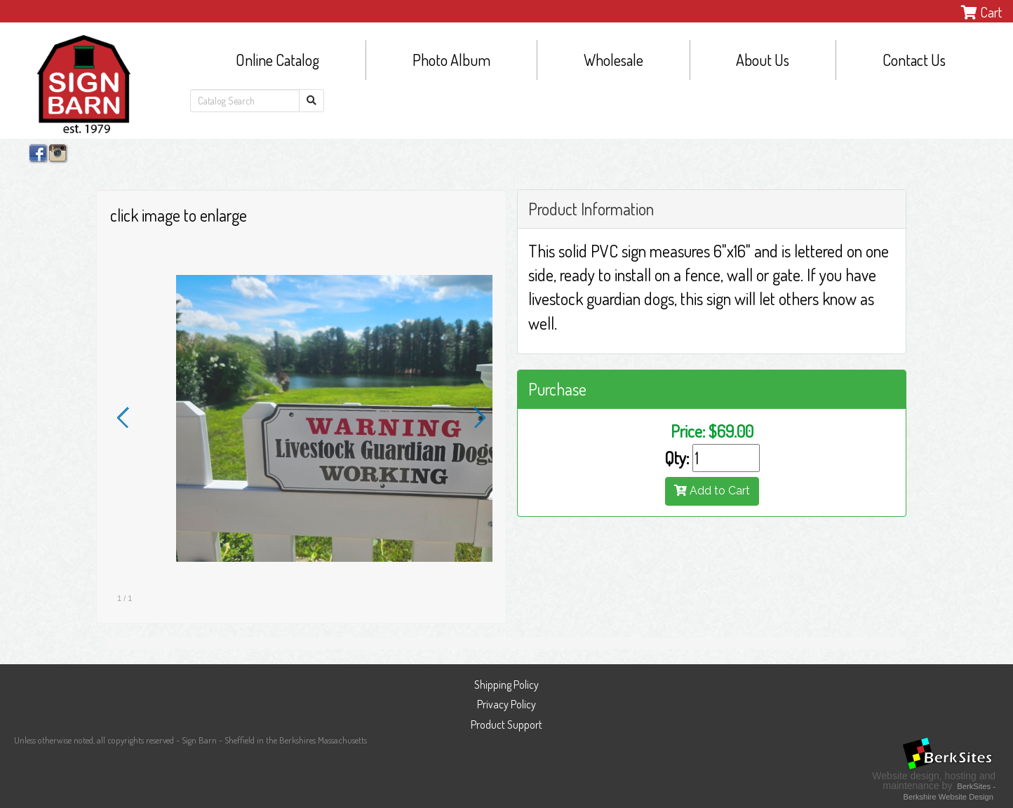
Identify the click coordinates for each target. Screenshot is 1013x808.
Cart (981, 12)
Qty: (676, 458)
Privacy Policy (506, 704)
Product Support (506, 725)
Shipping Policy (506, 685)
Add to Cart (712, 490)
